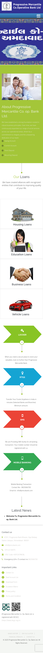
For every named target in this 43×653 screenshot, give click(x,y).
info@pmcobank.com (12, 545)
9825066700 (32, 559)
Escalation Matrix (12, 587)
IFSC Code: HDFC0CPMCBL (15, 554)
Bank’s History (13, 634)
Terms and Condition (13, 596)
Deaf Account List (12, 577)
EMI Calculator (27, 634)
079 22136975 (10, 550)
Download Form (11, 582)
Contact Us (10, 573)
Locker (22, 335)
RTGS (22, 377)
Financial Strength (16, 637)
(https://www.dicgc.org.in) (11, 620)
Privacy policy (10, 591)
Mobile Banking (22, 462)
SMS (22, 419)
